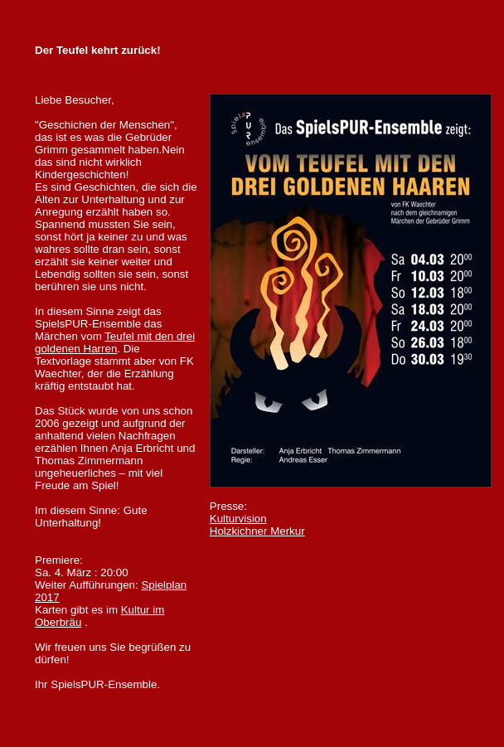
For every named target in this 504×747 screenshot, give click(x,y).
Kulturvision (238, 518)
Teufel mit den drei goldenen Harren (115, 342)
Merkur (257, 531)
